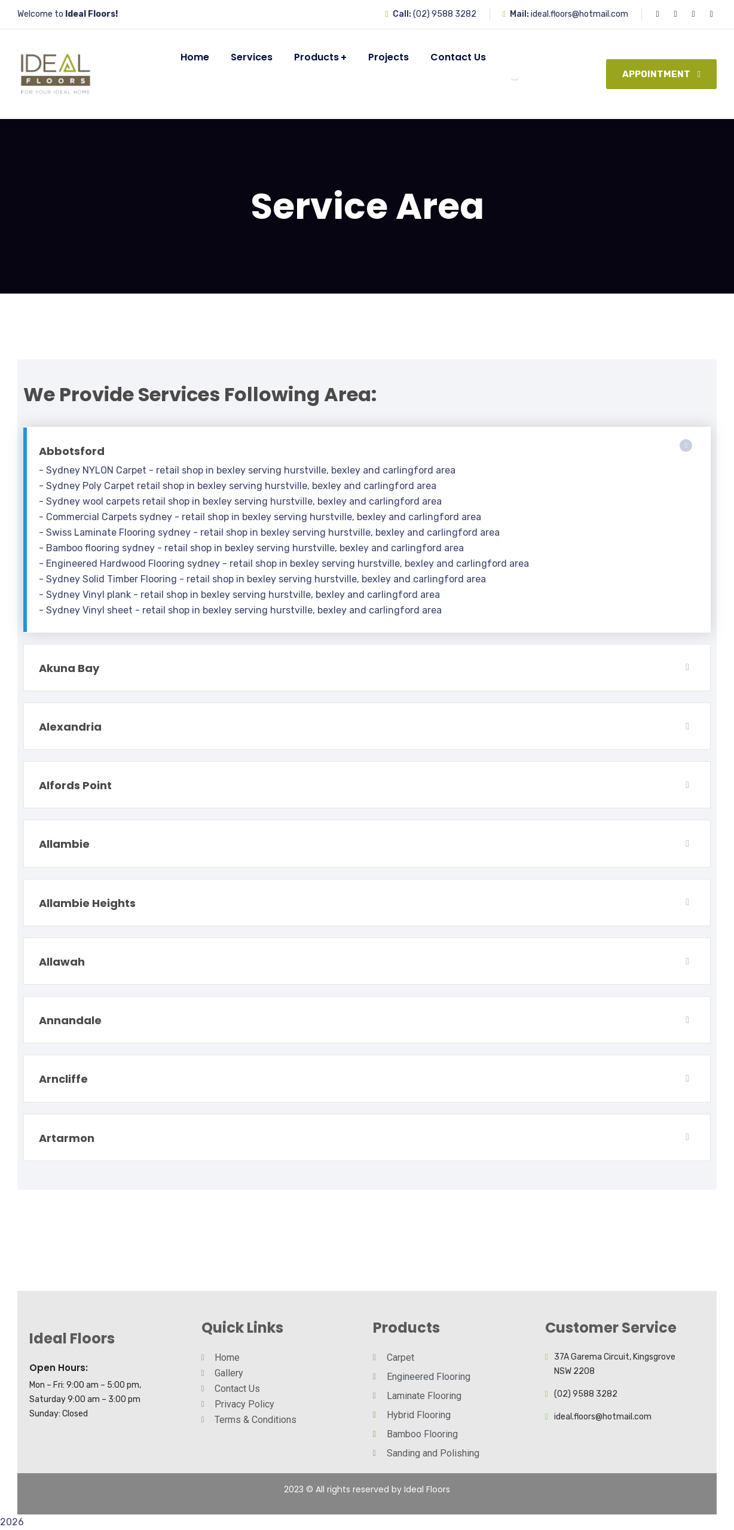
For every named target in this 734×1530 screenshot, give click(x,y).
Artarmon (66, 1138)
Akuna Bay (69, 668)
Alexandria (70, 726)
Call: (402, 14)
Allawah (62, 961)
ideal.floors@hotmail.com (579, 14)
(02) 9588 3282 (444, 14)
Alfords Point (75, 785)
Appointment (661, 74)
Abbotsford (72, 451)
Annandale (70, 1020)
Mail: (519, 14)
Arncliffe (63, 1078)
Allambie (64, 843)
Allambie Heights (87, 903)
